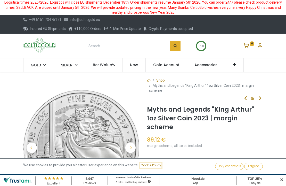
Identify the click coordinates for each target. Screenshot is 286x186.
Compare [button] (158, 161)
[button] (234, 65)
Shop (160, 80)
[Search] (175, 46)
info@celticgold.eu (82, 20)
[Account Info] (260, 46)
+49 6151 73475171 (42, 20)
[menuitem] (103, 65)
